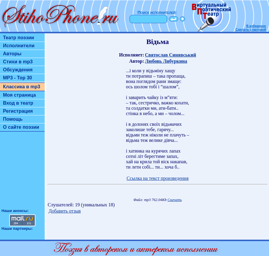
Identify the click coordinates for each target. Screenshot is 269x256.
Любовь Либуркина (166, 61)
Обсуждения (17, 69)
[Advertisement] (22, 172)
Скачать (174, 200)
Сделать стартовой (251, 29)
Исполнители (19, 45)
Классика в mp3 (21, 86)
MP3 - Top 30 (17, 77)
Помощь (13, 119)
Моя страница (19, 95)
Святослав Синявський (170, 54)
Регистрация (18, 111)
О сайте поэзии (21, 127)
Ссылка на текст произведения (158, 178)
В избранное (256, 26)
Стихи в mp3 (18, 61)
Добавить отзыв (65, 210)
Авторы (12, 53)
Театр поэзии (18, 37)
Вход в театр (18, 103)
